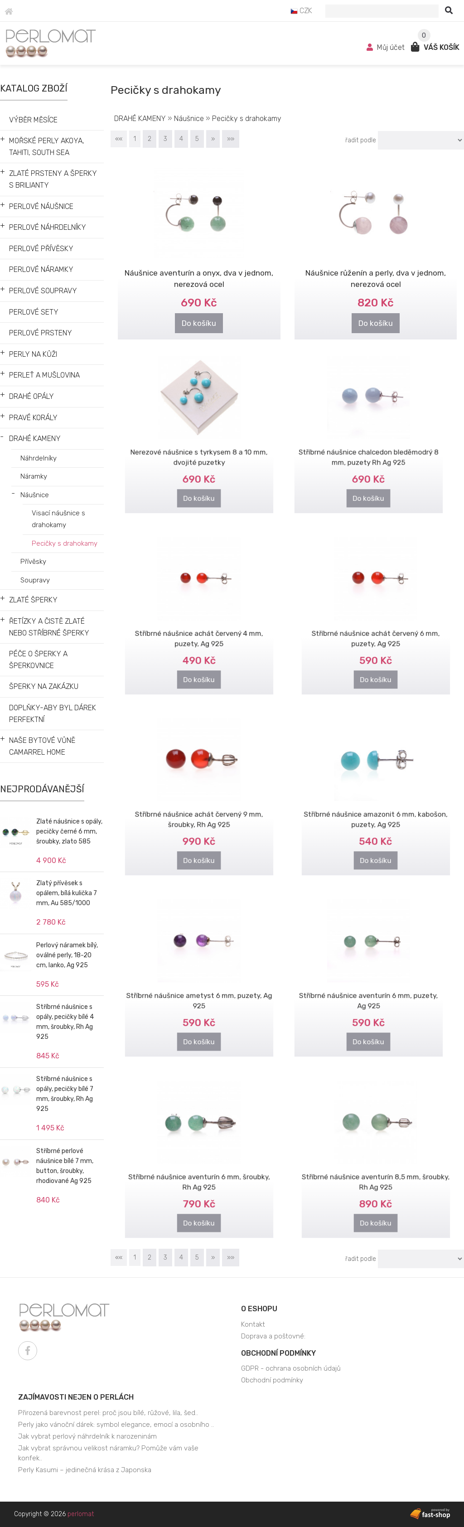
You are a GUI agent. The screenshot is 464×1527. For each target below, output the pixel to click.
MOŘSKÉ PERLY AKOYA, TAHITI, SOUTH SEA (46, 146)
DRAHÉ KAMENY (35, 438)
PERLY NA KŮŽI (33, 354)
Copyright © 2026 (54, 1514)
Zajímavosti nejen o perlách (76, 1397)
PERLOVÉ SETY (33, 312)
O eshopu (259, 1308)
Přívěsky (33, 561)
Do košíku (199, 321)
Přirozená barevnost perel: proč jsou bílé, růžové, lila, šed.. (108, 1413)
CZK (301, 10)
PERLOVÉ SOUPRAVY (43, 290)
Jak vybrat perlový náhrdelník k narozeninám (87, 1436)
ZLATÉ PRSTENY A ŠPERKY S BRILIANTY (53, 179)
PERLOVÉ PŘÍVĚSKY (41, 248)
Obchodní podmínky (278, 1353)
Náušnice (34, 495)
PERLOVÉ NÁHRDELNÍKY (47, 227)
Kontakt (253, 1324)
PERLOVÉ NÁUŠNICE (41, 206)
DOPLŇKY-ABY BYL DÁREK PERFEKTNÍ (52, 713)
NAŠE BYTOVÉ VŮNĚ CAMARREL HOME (42, 746)
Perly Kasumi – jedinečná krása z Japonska (84, 1470)
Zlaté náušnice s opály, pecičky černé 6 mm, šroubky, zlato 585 (69, 831)
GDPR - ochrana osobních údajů (291, 1368)
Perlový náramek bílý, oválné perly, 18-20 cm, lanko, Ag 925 (67, 955)
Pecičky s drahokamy (64, 543)
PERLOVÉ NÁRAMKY (41, 269)
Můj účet (386, 47)
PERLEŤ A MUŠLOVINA (44, 375)
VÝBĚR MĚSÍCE (33, 120)
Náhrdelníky (38, 458)
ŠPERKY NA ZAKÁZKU (43, 686)
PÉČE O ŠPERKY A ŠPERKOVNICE (38, 660)
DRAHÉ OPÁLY (31, 396)
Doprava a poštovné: (273, 1336)
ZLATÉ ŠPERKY (33, 600)
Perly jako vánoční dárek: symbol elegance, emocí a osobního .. (116, 1424)
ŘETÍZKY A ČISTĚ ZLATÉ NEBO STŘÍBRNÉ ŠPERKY (49, 627)
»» (230, 139)
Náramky (33, 476)
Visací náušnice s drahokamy (58, 519)
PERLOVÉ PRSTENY (40, 333)
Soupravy (35, 580)
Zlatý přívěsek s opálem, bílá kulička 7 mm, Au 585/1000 (66, 893)
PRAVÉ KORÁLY (33, 417)
